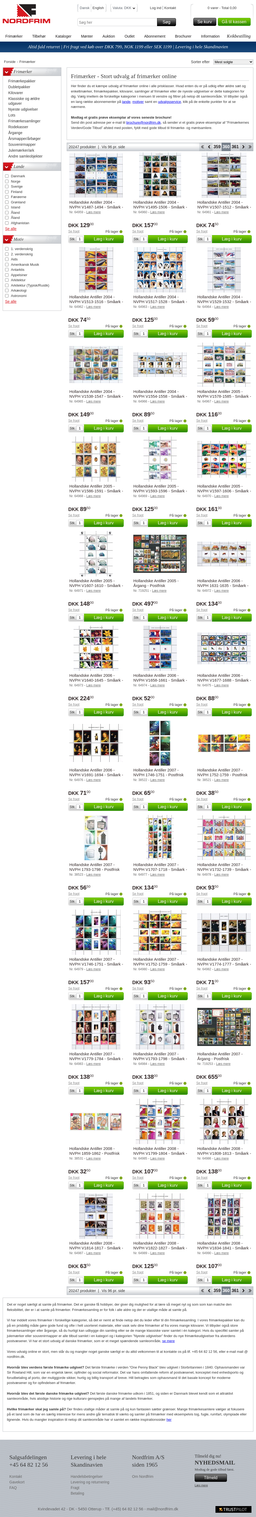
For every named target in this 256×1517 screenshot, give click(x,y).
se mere (168, 1341)
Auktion (108, 36)
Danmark (18, 176)
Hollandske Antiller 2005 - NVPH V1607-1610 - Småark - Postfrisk (96, 585)
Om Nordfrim (142, 1476)
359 (217, 146)
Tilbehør (39, 36)
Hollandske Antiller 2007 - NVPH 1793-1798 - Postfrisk (94, 867)
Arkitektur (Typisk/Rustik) (30, 285)
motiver (138, 102)
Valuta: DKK (124, 8)
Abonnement (154, 36)
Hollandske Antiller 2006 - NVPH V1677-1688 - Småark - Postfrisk (224, 680)
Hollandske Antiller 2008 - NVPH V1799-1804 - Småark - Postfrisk (160, 1153)
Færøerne (18, 197)
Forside (9, 62)
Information (210, 36)
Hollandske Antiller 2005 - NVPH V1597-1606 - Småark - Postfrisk (224, 491)
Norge (15, 181)
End (250, 147)
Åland (15, 213)
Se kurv (205, 22)
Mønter (87, 36)
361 (235, 146)
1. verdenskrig (22, 249)
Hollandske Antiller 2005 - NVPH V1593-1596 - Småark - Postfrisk (160, 491)
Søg (168, 22)
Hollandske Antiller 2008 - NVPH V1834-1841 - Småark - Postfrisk (224, 1248)
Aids (14, 259)
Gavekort (17, 1482)
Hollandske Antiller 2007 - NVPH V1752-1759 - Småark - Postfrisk (160, 964)
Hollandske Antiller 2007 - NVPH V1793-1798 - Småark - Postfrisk (160, 1059)
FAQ (13, 1488)
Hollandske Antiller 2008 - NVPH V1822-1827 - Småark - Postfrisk (160, 1248)
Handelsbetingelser (87, 1476)
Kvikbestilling (239, 36)
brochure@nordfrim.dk (143, 122)
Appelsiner (19, 275)
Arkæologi (19, 290)
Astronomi (19, 296)
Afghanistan (20, 223)
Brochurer (183, 36)
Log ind (155, 8)
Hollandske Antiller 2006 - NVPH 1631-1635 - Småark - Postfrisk (223, 585)
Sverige (17, 186)
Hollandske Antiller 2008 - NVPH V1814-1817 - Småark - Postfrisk (96, 1248)
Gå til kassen (235, 22)
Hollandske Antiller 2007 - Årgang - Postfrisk (220, 1056)
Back (209, 147)
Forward (243, 147)
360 (226, 146)
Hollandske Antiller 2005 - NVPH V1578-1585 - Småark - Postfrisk (224, 396)
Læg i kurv (108, 239)
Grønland (18, 202)
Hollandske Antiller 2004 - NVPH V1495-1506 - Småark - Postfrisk (160, 207)
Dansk (85, 8)
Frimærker (14, 36)
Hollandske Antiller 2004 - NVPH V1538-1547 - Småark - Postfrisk (96, 396)
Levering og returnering (90, 1482)
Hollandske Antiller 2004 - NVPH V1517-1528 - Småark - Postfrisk (160, 302)
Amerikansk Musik (25, 265)
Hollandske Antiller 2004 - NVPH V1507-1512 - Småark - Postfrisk (224, 207)
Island (15, 207)
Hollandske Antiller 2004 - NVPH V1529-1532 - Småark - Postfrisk (224, 302)
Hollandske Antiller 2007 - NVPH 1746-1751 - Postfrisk (158, 772)
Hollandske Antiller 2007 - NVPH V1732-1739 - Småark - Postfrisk (224, 869)
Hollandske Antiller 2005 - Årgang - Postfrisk (156, 583)
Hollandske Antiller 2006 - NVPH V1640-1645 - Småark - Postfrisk (96, 680)
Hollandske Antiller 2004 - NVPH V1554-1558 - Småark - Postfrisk (160, 396)
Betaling (77, 1493)
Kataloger (63, 36)
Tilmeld (214, 1478)
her (168, 1420)
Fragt (75, 1488)
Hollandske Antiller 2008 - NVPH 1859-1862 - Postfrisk (94, 1151)
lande (126, 102)
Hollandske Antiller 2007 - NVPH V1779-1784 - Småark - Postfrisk (96, 1059)
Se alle (11, 229)
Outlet (129, 36)
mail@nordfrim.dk (162, 1509)
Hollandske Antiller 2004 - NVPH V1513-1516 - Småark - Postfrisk (96, 302)
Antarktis (18, 270)
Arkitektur (18, 280)
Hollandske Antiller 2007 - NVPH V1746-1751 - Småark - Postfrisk (96, 964)
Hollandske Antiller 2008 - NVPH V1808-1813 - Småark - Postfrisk (224, 1153)
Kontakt (170, 8)
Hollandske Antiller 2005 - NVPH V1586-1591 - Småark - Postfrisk (96, 491)
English (98, 8)
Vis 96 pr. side (113, 147)
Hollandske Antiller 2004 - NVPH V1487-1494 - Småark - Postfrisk (96, 207)
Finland (16, 192)
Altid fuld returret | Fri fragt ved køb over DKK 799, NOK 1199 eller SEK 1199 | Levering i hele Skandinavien (128, 46)
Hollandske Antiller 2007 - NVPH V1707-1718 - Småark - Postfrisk (160, 869)
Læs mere (201, 1485)
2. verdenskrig (22, 254)
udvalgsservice (169, 102)
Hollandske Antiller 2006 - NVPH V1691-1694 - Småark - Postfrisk (96, 775)
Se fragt (73, 231)
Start (202, 147)
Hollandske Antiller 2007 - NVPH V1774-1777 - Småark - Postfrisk (224, 964)
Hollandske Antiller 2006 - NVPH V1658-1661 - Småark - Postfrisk (160, 680)
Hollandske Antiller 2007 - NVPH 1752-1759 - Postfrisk (222, 772)
